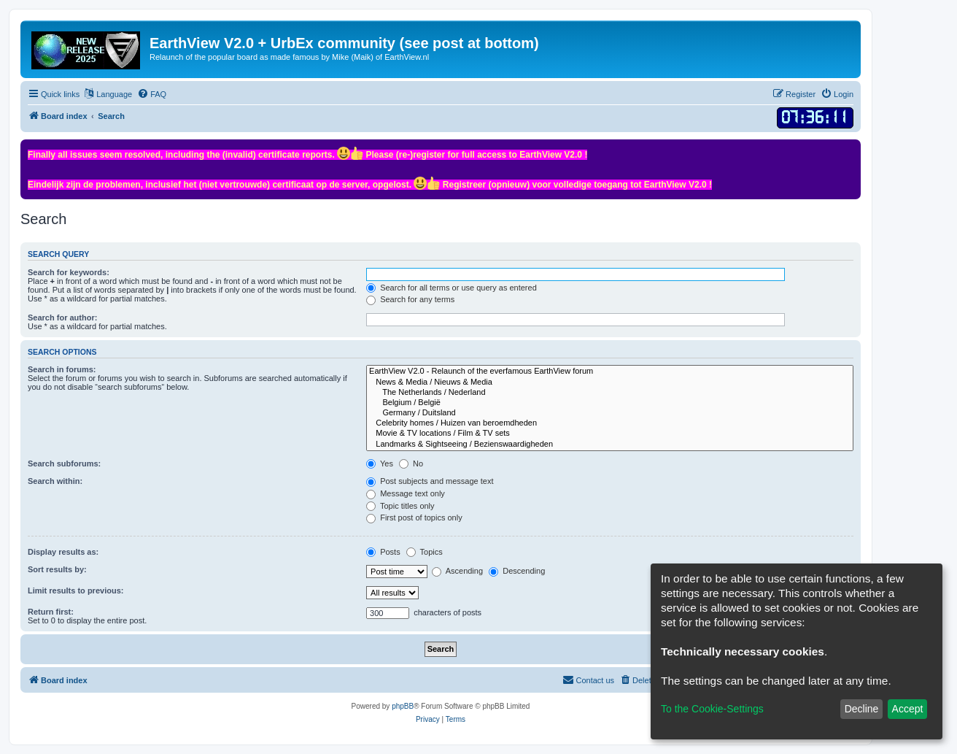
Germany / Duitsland (610, 413)
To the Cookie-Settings (712, 709)
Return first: (51, 611)
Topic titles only (400, 505)
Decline (862, 709)
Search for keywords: (68, 272)
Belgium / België (610, 403)
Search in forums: (62, 369)
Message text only (405, 493)
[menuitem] (151, 94)
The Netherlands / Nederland (610, 393)
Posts (383, 551)
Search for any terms (410, 299)
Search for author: (62, 317)
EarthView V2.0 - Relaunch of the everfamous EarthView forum (610, 371)
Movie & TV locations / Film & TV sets (610, 433)
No (411, 463)
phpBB (403, 706)
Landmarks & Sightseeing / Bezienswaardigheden (610, 444)
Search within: (55, 481)
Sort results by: (57, 569)
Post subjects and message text (429, 481)
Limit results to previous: (75, 590)
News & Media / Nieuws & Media (610, 382)
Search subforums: (64, 463)
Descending (517, 570)
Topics (424, 551)
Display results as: (63, 551)
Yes (379, 463)
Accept (907, 709)
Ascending (457, 570)
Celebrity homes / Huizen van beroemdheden (610, 423)
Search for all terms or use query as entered (451, 287)
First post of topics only (414, 517)
